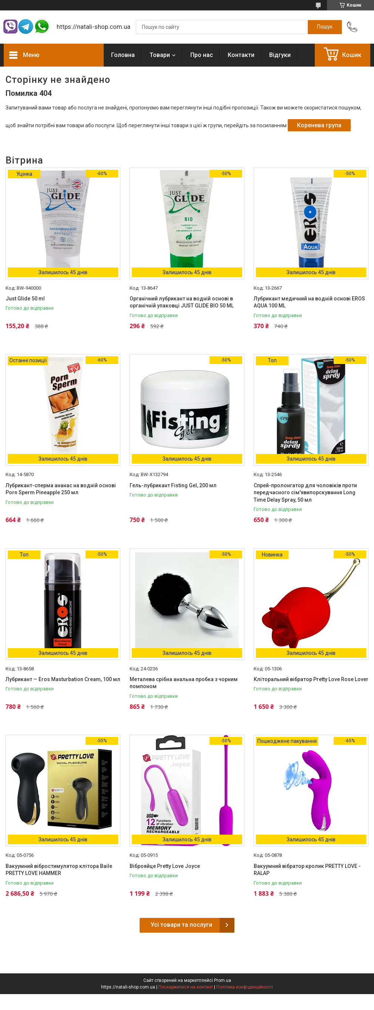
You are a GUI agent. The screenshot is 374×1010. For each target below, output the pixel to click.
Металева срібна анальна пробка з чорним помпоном (184, 683)
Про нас (201, 54)
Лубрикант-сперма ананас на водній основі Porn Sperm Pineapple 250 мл (61, 489)
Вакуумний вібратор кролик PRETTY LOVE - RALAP (307, 869)
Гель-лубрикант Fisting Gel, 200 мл (173, 485)
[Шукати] (325, 27)
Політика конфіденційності (244, 987)
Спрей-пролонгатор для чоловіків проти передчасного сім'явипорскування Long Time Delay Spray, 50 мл (305, 492)
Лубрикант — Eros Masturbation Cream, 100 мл (63, 679)
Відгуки (280, 54)
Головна (123, 54)
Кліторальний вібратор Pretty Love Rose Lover (311, 679)
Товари (160, 54)
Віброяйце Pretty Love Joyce (165, 866)
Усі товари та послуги (181, 924)
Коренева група (319, 125)
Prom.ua (222, 980)
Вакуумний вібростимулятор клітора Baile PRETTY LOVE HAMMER (59, 869)
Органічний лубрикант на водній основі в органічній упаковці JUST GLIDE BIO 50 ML (182, 302)
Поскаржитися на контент (185, 987)
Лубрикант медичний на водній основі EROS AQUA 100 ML (309, 302)
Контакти (241, 54)
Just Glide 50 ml (25, 299)
